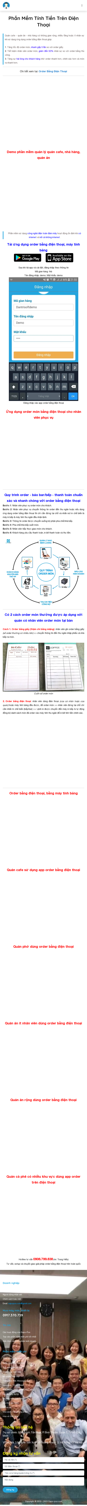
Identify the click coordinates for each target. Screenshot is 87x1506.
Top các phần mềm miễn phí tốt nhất (19, 1337)
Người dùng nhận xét (12, 1294)
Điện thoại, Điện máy (12, 1372)
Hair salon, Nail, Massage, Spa (16, 1381)
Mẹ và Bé (7, 1407)
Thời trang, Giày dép (12, 1359)
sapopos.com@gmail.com (19, 1303)
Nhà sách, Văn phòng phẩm (15, 1412)
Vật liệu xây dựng (11, 1394)
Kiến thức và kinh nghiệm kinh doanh (19, 1341)
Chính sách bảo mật (12, 1299)
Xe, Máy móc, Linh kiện (13, 1398)
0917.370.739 (13, 1315)
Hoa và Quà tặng (10, 1416)
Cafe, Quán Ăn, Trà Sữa (13, 1363)
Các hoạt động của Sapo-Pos (16, 1332)
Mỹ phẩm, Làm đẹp (11, 1376)
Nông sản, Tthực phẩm (13, 1385)
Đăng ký (10, 1489)
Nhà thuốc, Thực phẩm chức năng (18, 1390)
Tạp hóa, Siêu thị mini (12, 1367)
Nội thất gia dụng (11, 1403)
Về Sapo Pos (9, 1290)
